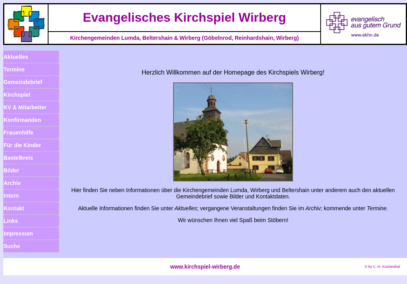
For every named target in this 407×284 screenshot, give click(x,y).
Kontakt (14, 208)
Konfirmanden (22, 120)
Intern (11, 195)
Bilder (11, 170)
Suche (12, 246)
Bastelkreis (18, 158)
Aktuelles (16, 57)
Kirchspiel (17, 95)
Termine (14, 69)
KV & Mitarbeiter (25, 107)
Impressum (18, 233)
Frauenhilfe (18, 132)
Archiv (12, 183)
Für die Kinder (22, 145)
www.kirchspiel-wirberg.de (205, 266)
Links (11, 221)
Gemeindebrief (23, 82)
